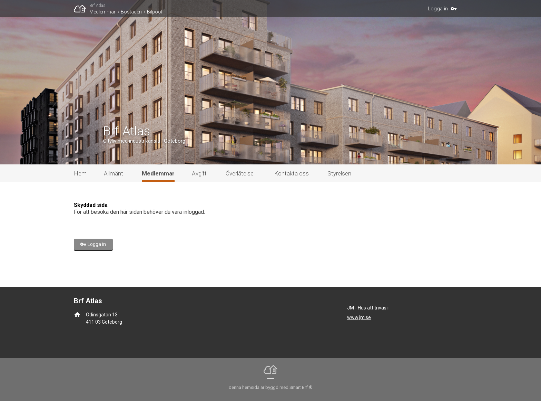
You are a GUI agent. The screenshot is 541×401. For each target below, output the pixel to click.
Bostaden (131, 12)
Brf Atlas (97, 5)
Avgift (199, 173)
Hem (80, 173)
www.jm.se (359, 317)
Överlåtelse (240, 173)
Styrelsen (339, 173)
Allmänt (113, 173)
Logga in (438, 9)
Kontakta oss (291, 173)
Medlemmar (102, 12)
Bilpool (154, 12)
